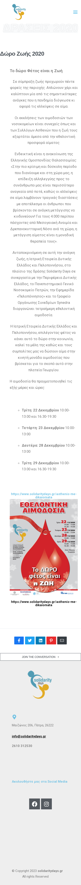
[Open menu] (75, 12)
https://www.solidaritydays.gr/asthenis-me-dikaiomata (44, 603)
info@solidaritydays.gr (29, 736)
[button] (40, 657)
